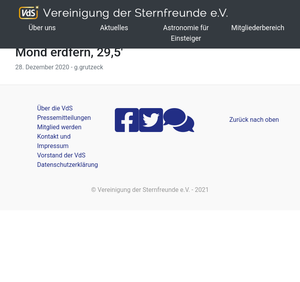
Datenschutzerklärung (67, 164)
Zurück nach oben (254, 119)
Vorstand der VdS (61, 155)
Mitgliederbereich (257, 28)
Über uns (42, 28)
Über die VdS (55, 108)
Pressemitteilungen (64, 117)
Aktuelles (114, 28)
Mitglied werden (59, 127)
